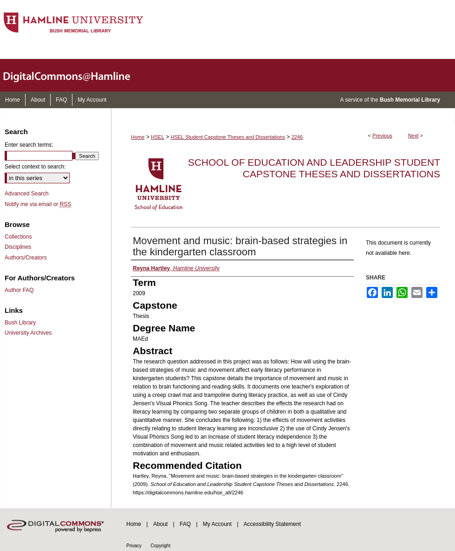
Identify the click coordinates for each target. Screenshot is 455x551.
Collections (18, 236)
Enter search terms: (29, 145)
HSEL (157, 137)
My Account (217, 524)
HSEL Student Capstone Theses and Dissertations (228, 137)
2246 (297, 137)
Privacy (134, 545)
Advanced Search (27, 193)
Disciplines (18, 247)
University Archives (28, 333)
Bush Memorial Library (410, 100)
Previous (382, 135)
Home (137, 137)
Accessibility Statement (272, 524)
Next (413, 135)
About (160, 524)
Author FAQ (19, 290)
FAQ (185, 524)
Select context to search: (35, 166)
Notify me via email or (38, 204)
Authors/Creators (26, 257)
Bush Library (20, 322)
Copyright (160, 545)
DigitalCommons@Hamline (74, 75)
